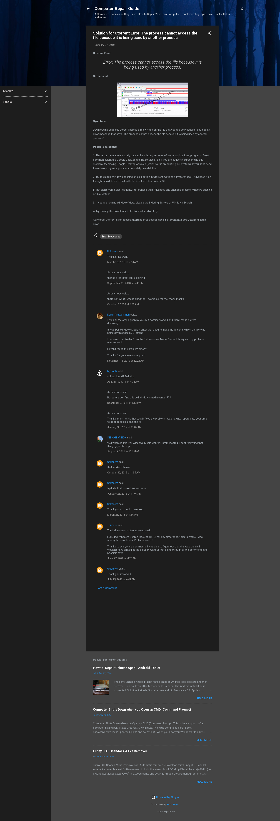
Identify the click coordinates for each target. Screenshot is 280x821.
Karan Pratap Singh (118, 314)
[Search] (243, 9)
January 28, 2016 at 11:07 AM (124, 493)
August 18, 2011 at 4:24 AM (123, 381)
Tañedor (112, 525)
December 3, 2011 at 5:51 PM (124, 403)
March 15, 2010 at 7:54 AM (122, 262)
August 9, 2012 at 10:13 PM (123, 451)
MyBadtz (112, 371)
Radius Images (173, 804)
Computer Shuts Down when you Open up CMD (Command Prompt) (142, 709)
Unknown (112, 251)
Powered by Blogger (165, 797)
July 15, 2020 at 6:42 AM (121, 579)
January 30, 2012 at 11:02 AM (124, 427)
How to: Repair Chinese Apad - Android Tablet (126, 668)
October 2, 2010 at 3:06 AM (123, 304)
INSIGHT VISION (116, 437)
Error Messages (111, 236)
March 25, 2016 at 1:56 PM (122, 514)
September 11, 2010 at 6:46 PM (125, 283)
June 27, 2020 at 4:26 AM (121, 558)
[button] (210, 33)
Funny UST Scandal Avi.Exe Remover (120, 751)
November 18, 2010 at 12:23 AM (125, 360)
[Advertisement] (233, 79)
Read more (204, 698)
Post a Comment (107, 588)
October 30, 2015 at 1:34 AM (123, 472)
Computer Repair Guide (116, 8)
